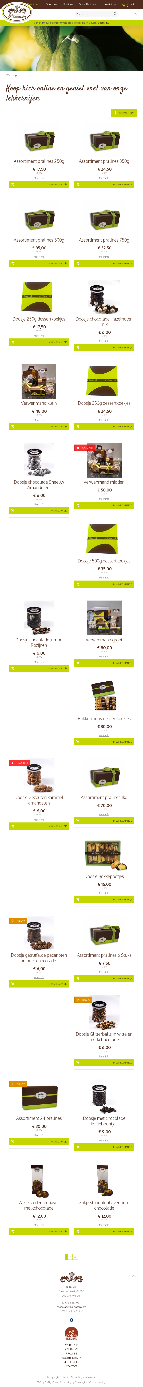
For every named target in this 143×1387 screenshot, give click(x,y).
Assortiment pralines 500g (39, 240)
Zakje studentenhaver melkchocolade (39, 1205)
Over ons (51, 4)
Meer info (39, 178)
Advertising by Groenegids (73, 1382)
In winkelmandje (57, 184)
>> (75, 1257)
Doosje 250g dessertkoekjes (39, 319)
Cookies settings (97, 1382)
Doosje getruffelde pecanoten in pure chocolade (39, 957)
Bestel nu (103, 22)
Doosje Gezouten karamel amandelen (38, 799)
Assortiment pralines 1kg (104, 797)
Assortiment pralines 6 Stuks (104, 955)
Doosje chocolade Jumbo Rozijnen (38, 642)
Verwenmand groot (104, 639)
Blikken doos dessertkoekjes (104, 718)
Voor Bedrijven (88, 4)
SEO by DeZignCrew (47, 1382)
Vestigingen (111, 4)
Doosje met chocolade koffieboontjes (104, 1120)
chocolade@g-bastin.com (71, 1307)
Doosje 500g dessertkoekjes (104, 560)
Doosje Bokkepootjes (104, 876)
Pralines (68, 4)
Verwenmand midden (104, 482)
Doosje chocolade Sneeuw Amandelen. (39, 484)
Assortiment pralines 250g (39, 161)
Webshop (11, 75)
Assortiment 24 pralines (39, 1118)
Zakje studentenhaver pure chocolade (104, 1205)
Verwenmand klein (39, 403)
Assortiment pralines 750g (104, 240)
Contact (71, 1366)
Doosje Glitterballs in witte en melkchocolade (104, 1036)
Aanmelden (126, 113)
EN (135, 14)
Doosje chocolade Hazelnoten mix (104, 321)
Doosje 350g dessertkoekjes (104, 403)
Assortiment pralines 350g (104, 161)
